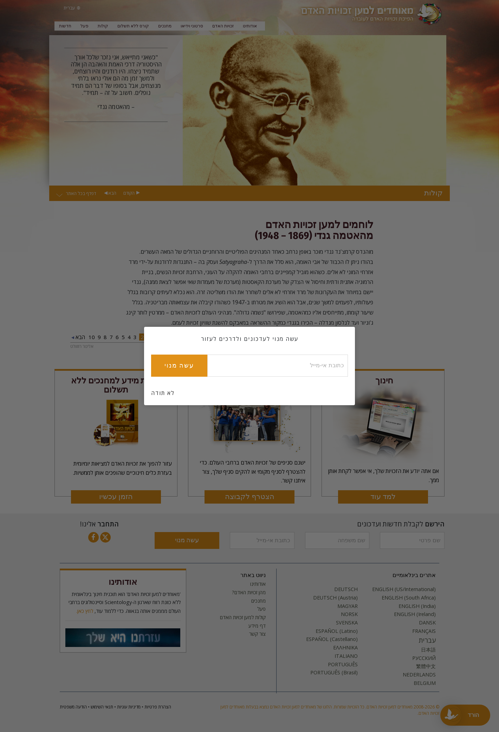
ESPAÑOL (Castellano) (332, 639)
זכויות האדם (223, 26)
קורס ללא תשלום (133, 26)
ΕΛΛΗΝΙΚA (345, 647)
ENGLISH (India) (417, 606)
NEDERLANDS (419, 675)
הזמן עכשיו (116, 496)
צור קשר (257, 634)
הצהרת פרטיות (157, 707)
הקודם (129, 193)
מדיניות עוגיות (129, 707)
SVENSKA (347, 623)
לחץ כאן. (84, 611)
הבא (112, 193)
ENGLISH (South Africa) (409, 598)
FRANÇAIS (424, 631)
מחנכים (164, 26)
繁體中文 (426, 666)
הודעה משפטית (73, 707)
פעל (84, 26)
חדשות (65, 26)
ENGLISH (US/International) (404, 589)
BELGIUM (425, 683)
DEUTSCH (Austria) (335, 598)
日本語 (428, 650)
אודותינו (250, 26)
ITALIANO (346, 656)
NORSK (349, 614)
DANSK (427, 623)
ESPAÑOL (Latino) (337, 631)
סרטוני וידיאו (192, 26)
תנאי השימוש (102, 707)
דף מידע (257, 626)
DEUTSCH (346, 589)
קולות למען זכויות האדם (243, 617)
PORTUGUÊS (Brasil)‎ (334, 672)
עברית (427, 640)
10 (92, 337)
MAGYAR (347, 606)
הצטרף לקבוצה (249, 496)
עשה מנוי (187, 540)
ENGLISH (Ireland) (415, 614)
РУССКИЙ (424, 658)
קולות (103, 26)
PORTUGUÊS (343, 664)
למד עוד (383, 496)
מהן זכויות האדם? (249, 592)
